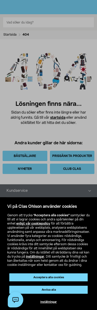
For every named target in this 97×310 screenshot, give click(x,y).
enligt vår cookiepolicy (33, 223)
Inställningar (48, 301)
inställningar (35, 256)
